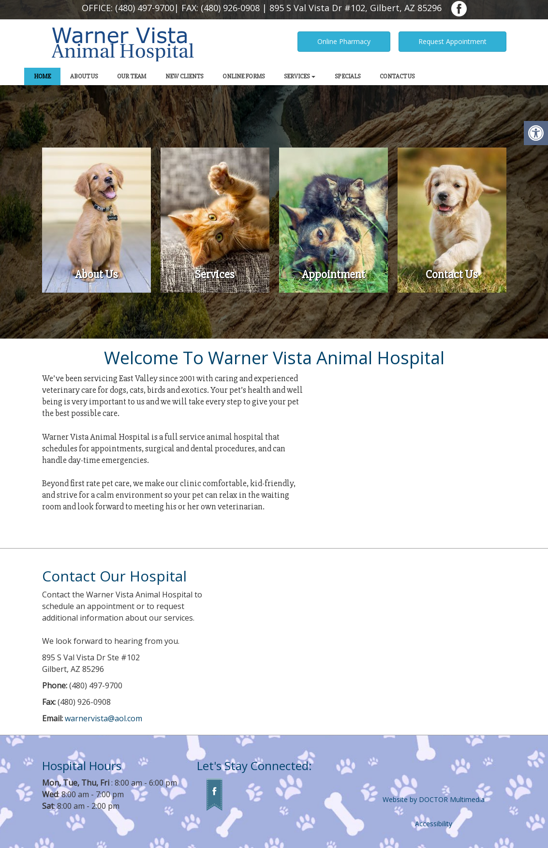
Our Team (131, 76)
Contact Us (397, 76)
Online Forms (243, 76)
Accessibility (433, 823)
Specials (347, 76)
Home (42, 76)
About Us (84, 76)
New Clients (184, 76)
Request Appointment (452, 41)
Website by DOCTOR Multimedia (434, 799)
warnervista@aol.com (103, 718)
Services (299, 76)
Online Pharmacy (343, 41)
